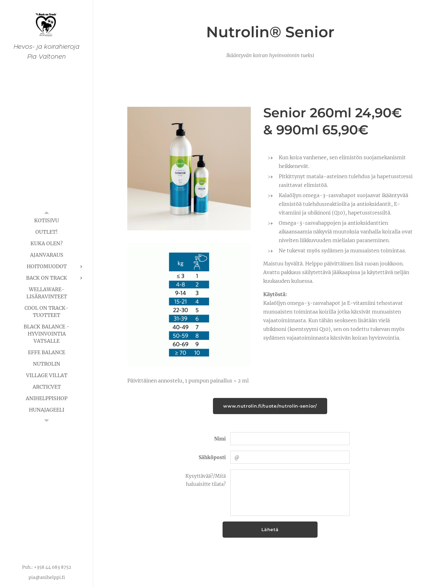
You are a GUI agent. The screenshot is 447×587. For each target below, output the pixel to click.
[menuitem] (46, 220)
